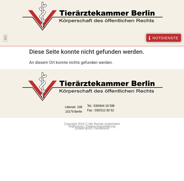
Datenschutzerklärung (100, 126)
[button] (5, 38)
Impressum (76, 126)
